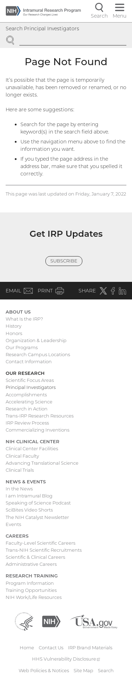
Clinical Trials (20, 470)
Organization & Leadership (36, 340)
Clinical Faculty (22, 456)
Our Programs (22, 347)
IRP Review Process (27, 423)
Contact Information (29, 361)
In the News (19, 488)
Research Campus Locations (38, 354)
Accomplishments (26, 394)
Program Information (30, 583)
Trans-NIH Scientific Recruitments (44, 550)
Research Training (32, 575)
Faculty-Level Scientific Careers (40, 543)
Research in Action (27, 408)
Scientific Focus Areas (30, 380)
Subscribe (63, 261)
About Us (18, 312)
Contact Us (51, 647)
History (13, 326)
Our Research (25, 373)
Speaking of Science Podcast (38, 503)
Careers (17, 536)
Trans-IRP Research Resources (40, 416)
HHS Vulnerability (66, 659)
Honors (14, 333)
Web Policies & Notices (44, 670)
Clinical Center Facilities (32, 448)
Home (27, 647)
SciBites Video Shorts (29, 510)
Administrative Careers (31, 564)
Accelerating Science (29, 401)
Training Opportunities (31, 590)
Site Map (83, 670)
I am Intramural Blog (29, 496)
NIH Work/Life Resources (34, 597)
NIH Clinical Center (32, 441)
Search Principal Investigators (42, 28)
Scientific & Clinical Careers (35, 557)
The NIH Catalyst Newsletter (37, 517)
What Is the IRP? (24, 319)
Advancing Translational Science (42, 463)
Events (13, 524)
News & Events (26, 481)
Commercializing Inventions (37, 430)
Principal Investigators (31, 387)
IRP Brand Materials (90, 647)
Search (106, 670)
